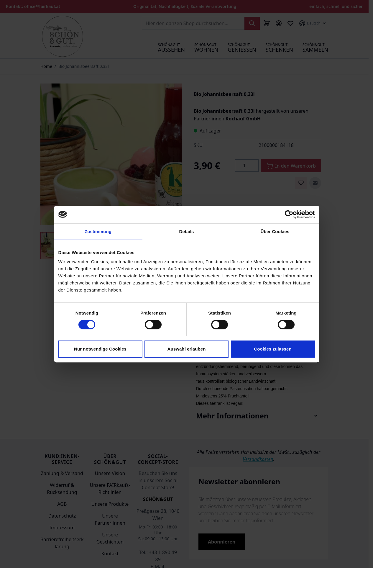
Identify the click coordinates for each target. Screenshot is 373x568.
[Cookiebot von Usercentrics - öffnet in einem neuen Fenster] (289, 214)
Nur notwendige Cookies (100, 348)
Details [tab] (186, 231)
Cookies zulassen (272, 348)
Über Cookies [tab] (275, 231)
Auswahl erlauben (186, 348)
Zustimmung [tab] (98, 231)
